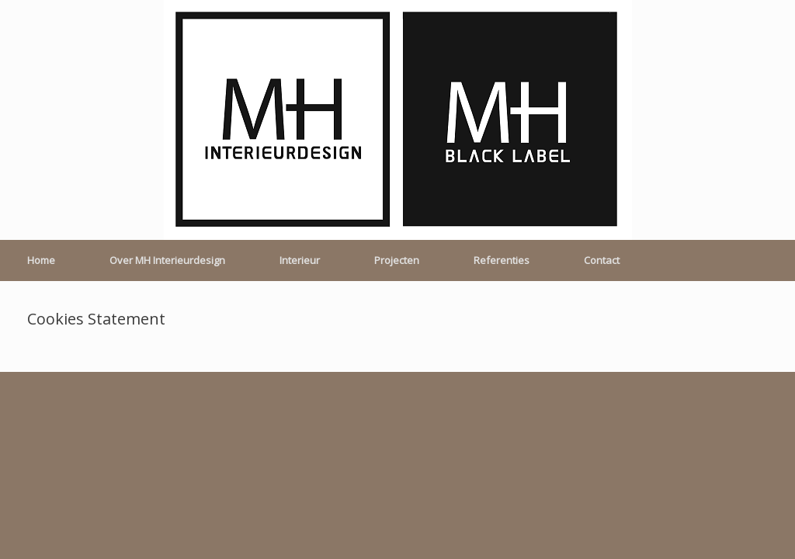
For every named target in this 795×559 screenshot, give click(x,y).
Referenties (501, 260)
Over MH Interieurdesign (167, 260)
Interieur (299, 260)
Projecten (396, 260)
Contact (602, 260)
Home (41, 260)
